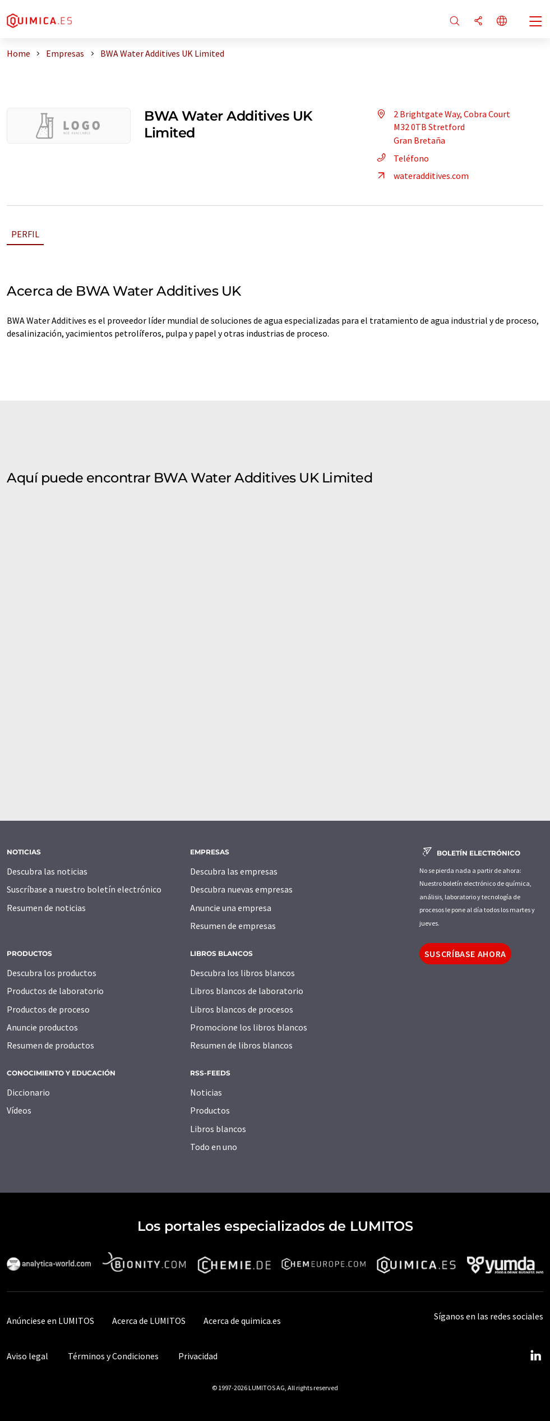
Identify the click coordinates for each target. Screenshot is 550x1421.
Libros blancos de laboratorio (246, 990)
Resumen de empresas (233, 925)
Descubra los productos (51, 972)
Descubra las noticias (47, 871)
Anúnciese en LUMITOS (50, 1320)
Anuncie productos (42, 1027)
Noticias (206, 1092)
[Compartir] (478, 21)
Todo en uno (213, 1146)
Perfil (25, 234)
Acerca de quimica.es (242, 1320)
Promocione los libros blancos (248, 1027)
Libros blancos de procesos (241, 1009)
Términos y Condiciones (113, 1356)
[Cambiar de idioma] (502, 21)
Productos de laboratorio (55, 990)
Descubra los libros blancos (242, 972)
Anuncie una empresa (230, 907)
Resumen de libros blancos (241, 1045)
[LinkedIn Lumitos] (535, 1356)
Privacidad (198, 1356)
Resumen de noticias (46, 907)
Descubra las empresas (234, 871)
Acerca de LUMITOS (149, 1320)
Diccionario (28, 1092)
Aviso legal (27, 1356)
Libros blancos (218, 1128)
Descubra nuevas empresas (241, 889)
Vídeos (19, 1110)
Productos (210, 1110)
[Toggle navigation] (536, 22)
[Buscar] (455, 21)
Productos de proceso (48, 1009)
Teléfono (401, 158)
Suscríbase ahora (465, 953)
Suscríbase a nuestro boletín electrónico (84, 889)
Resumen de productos (50, 1045)
